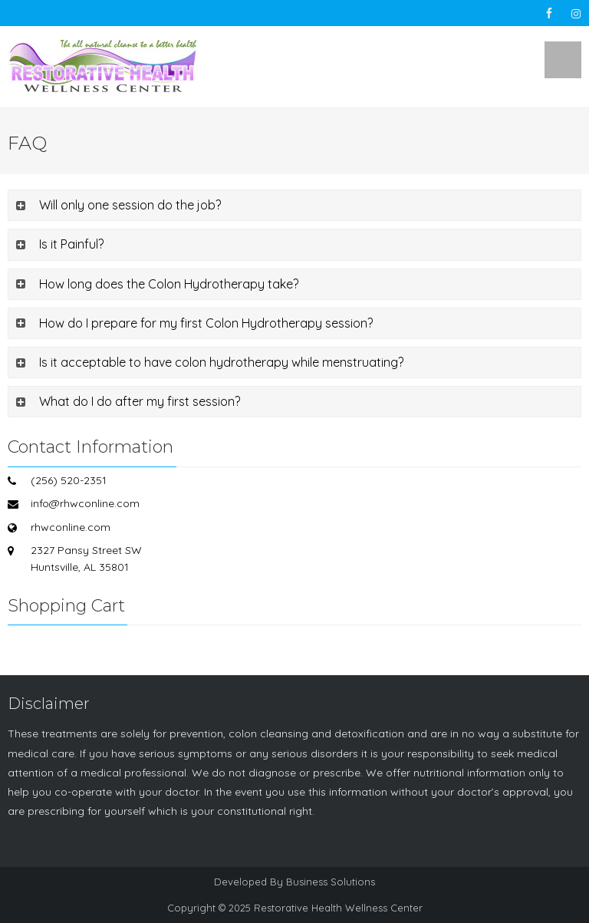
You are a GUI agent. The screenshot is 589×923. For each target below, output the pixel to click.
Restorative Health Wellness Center (338, 908)
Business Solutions (330, 881)
